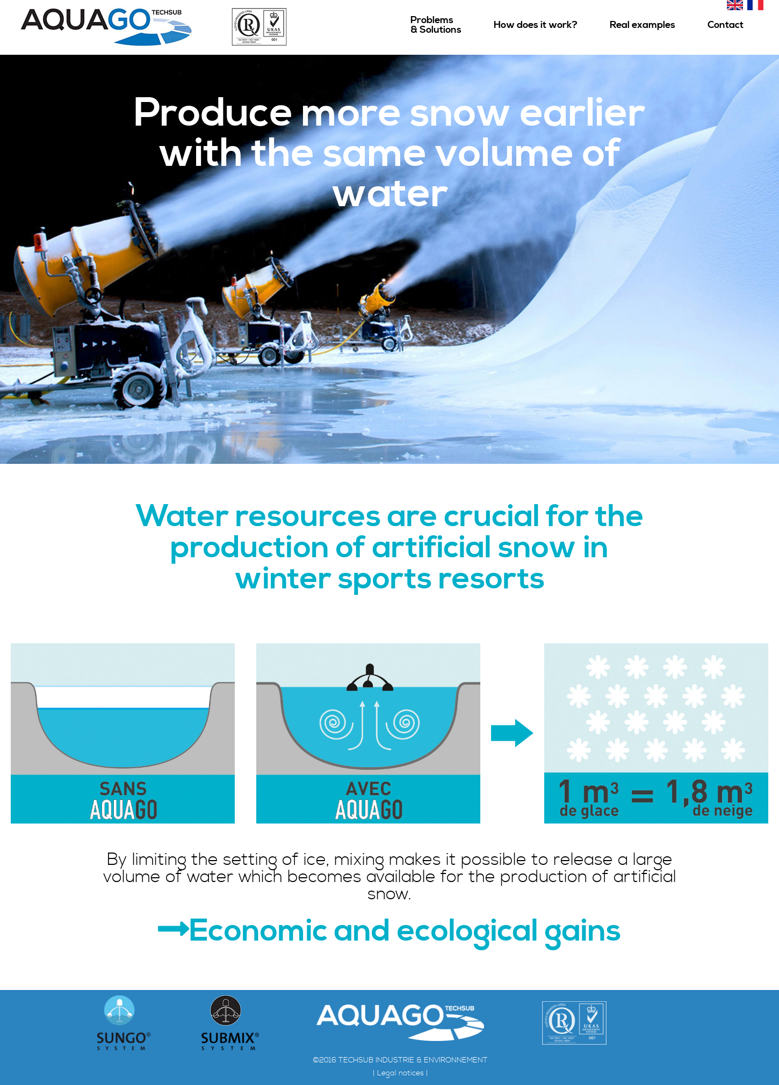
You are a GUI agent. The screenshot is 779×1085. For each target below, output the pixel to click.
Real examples (642, 25)
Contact (726, 25)
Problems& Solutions (435, 25)
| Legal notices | (400, 1073)
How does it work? (536, 25)
